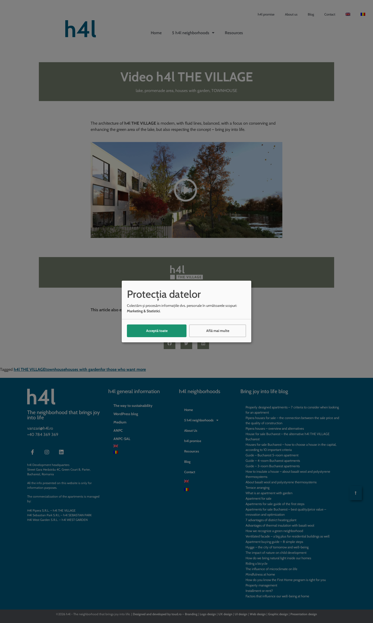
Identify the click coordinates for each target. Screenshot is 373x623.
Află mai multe (217, 330)
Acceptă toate (157, 330)
